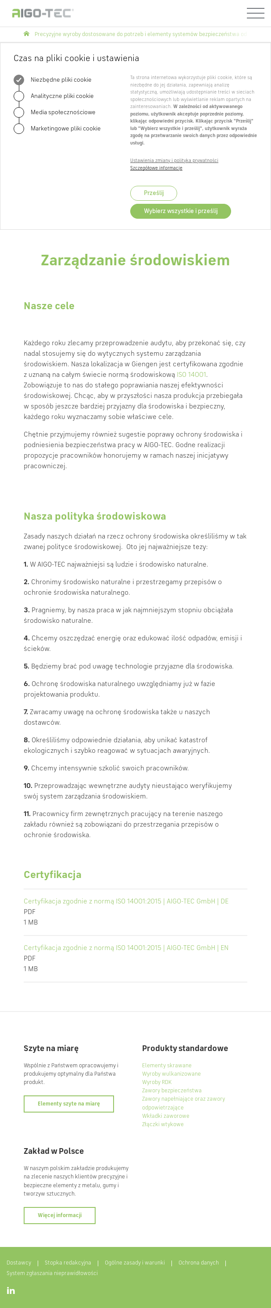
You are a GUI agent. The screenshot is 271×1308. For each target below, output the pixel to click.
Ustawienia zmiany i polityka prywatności (174, 161)
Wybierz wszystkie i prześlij (181, 211)
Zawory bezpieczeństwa (172, 1091)
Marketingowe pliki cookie (57, 128)
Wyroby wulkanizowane (171, 1074)
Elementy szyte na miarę (69, 1104)
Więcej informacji (60, 1215)
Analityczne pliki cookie (54, 96)
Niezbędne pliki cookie (53, 80)
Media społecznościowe (55, 112)
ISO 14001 (191, 375)
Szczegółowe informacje (156, 168)
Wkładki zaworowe (165, 1116)
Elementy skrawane (167, 1066)
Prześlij (154, 193)
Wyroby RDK (156, 1082)
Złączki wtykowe (163, 1124)
